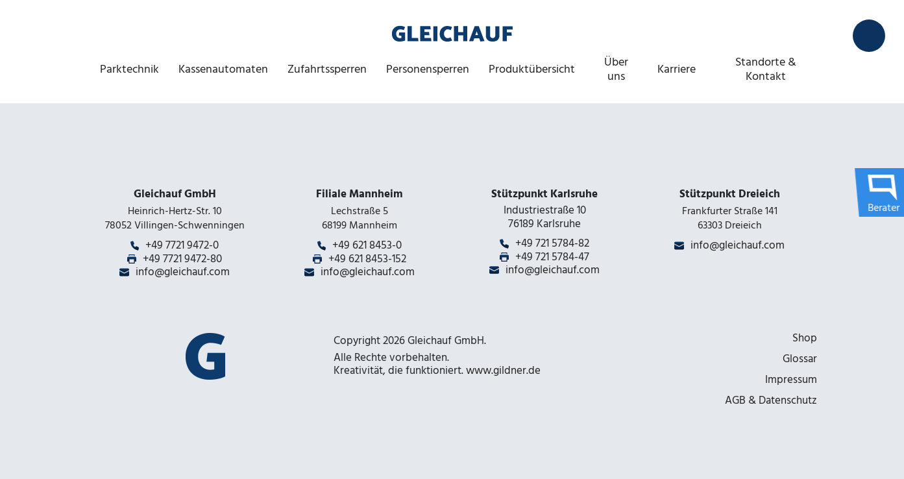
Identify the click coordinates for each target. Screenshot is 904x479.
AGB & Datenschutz (771, 400)
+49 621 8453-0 (367, 245)
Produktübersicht (532, 69)
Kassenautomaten (223, 69)
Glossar (800, 359)
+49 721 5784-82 (552, 243)
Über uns (616, 69)
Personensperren (427, 69)
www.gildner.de (503, 370)
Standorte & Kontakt (765, 69)
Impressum (791, 379)
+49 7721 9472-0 (182, 245)
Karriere (676, 69)
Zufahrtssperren (327, 69)
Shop (804, 338)
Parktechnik (129, 69)
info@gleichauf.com (183, 271)
